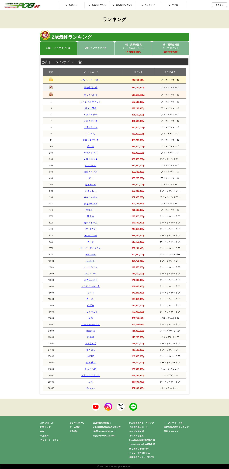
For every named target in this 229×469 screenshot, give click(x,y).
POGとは (73, 5)
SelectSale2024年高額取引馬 (142, 444)
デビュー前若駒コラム (139, 452)
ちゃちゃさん (90, 197)
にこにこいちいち (90, 286)
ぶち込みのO (90, 279)
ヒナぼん (90, 349)
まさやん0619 (90, 203)
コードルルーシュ (90, 324)
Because (90, 330)
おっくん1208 (90, 94)
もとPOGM (90, 184)
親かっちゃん (90, 222)
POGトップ (45, 427)
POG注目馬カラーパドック (141, 422)
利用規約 (44, 435)
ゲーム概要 (75, 427)
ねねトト (90, 209)
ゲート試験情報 (136, 431)
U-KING (90, 356)
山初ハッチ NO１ (90, 79)
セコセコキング (91, 140)
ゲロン (90, 241)
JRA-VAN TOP (46, 422)
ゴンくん (90, 133)
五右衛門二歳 (90, 87)
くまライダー (90, 114)
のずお (90, 305)
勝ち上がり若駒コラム (139, 448)
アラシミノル (90, 127)
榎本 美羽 (91, 362)
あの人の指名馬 (136, 435)
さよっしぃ (90, 190)
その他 (175, 5)
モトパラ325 (90, 235)
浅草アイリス (90, 171)
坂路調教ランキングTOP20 (141, 457)
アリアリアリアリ (90, 375)
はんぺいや (90, 273)
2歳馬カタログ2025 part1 (104, 431)
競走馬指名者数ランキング (176, 427)
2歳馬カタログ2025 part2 (104, 435)
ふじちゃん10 (90, 311)
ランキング (150, 5)
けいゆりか (90, 228)
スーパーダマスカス (90, 248)
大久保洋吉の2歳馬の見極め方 (107, 427)
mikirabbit (91, 254)
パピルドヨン (90, 152)
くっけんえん (90, 267)
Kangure (91, 388)
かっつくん (90, 165)
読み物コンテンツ (124, 5)
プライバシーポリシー (50, 439)
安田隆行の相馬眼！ (102, 422)
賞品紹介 (74, 431)
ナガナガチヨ (90, 120)
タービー (90, 298)
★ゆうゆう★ (90, 159)
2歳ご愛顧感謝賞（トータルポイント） (133, 48)
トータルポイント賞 (173, 422)
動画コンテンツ (99, 5)
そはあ (90, 146)
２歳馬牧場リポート (138, 427)
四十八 (90, 216)
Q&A (42, 431)
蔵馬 (90, 318)
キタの (90, 292)
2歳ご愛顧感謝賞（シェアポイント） (170, 48)
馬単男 (90, 337)
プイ (90, 178)
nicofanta (90, 260)
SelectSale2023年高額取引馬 (142, 439)
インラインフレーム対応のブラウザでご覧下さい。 (207, 5)
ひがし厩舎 (90, 108)
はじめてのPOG (77, 422)
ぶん (90, 381)
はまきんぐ (90, 343)
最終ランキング (171, 431)
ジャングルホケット (90, 101)
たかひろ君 (90, 369)
